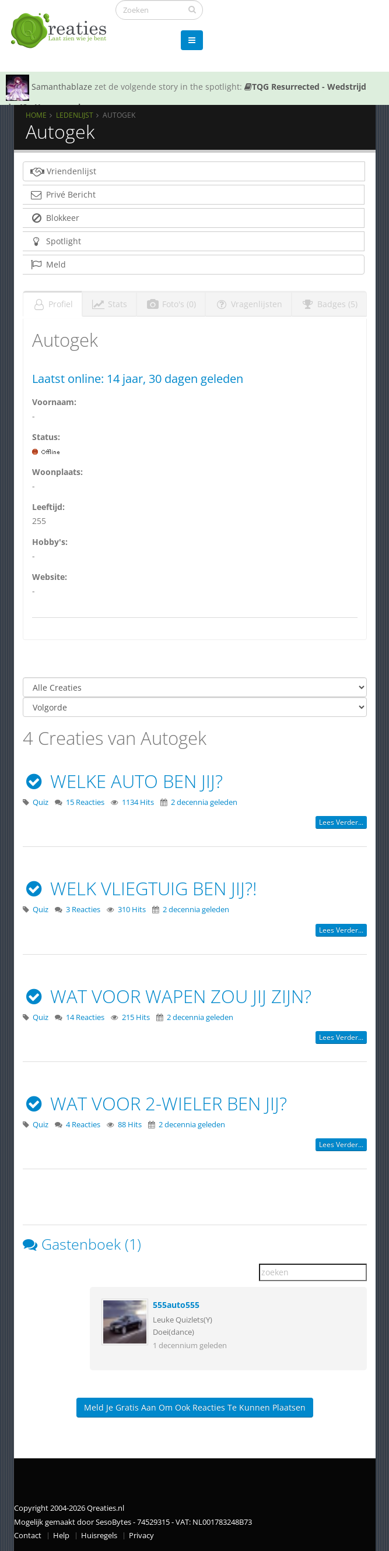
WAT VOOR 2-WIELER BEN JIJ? (155, 1103)
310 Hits (132, 910)
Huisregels (99, 1536)
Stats (109, 304)
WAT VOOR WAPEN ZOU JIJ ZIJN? (167, 996)
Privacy (141, 1536)
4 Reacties (83, 1125)
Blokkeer (54, 217)
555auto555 (176, 1304)
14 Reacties (85, 1017)
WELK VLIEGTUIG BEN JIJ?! (140, 888)
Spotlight (55, 241)
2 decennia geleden (204, 802)
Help (61, 1536)
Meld (48, 264)
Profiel (52, 304)
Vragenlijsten (248, 304)
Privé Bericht (63, 194)
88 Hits (130, 1125)
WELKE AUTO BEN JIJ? (123, 781)
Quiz (40, 802)
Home (36, 114)
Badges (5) (329, 304)
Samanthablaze (61, 86)
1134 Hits (138, 802)
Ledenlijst (74, 114)
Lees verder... (341, 822)
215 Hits (136, 1017)
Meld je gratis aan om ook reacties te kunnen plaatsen (195, 1407)
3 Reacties (83, 910)
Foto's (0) (171, 304)
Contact (27, 1536)
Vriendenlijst (63, 171)
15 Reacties (85, 802)
